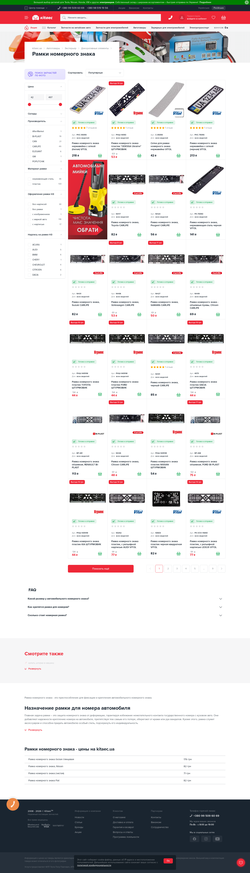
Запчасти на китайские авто (76, 27)
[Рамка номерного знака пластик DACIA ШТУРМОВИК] (205, 359)
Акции (121, 8)
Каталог (49, 27)
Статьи (78, 822)
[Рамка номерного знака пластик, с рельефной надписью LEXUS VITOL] (205, 518)
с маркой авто (46, 219)
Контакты (148, 8)
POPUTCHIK (46, 161)
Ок (168, 860)
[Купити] (99, 155)
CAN (46, 141)
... (204, 568)
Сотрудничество (160, 827)
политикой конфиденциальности (94, 865)
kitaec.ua (37, 48)
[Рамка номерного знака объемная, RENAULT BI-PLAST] (87, 439)
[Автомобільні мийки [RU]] (87, 199)
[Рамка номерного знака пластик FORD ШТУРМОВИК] (127, 359)
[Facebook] (194, 839)
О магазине (119, 817)
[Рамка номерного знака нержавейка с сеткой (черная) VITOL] (205, 120)
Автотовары (139, 27)
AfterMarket (46, 131)
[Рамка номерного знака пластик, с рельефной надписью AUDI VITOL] (127, 518)
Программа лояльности (126, 837)
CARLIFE (46, 146)
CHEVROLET (46, 264)
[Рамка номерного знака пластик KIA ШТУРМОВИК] (87, 518)
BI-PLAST (46, 136)
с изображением (46, 214)
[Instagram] (206, 839)
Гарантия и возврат (123, 827)
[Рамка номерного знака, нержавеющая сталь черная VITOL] (205, 199)
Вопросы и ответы (123, 832)
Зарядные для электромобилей (167, 27)
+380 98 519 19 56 (97, 8)
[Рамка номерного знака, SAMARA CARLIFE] (166, 279)
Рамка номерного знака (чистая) (46, 773)
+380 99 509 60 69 (73, 8)
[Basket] (223, 17)
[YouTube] (217, 839)
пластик (46, 184)
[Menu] (26, 17)
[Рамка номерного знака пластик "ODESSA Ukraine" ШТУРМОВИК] (127, 120)
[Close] (247, 2)
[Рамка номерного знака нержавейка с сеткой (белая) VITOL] (87, 120)
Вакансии (134, 8)
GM (46, 156)
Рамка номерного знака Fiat (43, 780)
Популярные (95, 72)
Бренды (79, 827)
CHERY (46, 259)
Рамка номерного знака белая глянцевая (51, 759)
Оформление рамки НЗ (41, 194)
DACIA (46, 275)
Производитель (37, 121)
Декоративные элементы (95, 48)
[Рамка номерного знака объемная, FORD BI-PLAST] (205, 439)
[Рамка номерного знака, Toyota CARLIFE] (127, 199)
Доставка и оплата (123, 822)
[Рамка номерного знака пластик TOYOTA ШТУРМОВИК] (87, 359)
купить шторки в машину (41, 663)
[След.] (221, 569)
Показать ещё (100, 568)
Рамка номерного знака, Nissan (45, 766)
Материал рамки (37, 168)
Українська (203, 8)
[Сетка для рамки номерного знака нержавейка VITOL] (166, 120)
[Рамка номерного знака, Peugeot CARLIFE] (166, 199)
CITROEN (46, 269)
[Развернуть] (33, 730)
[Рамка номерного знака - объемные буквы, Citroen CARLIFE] (205, 279)
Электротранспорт (199, 27)
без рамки (46, 209)
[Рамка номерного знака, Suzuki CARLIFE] (87, 279)
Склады (32, 113)
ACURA (46, 244)
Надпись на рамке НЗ (40, 234)
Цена (31, 86)
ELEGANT (46, 151)
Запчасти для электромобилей (112, 27)
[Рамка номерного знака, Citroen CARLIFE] (127, 439)
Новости (79, 817)
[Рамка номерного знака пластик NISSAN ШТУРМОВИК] (166, 439)
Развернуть (34, 669)
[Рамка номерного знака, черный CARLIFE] (166, 359)
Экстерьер (70, 48)
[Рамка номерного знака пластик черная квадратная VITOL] (166, 518)
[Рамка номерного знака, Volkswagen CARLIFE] (127, 279)
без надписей (46, 204)
